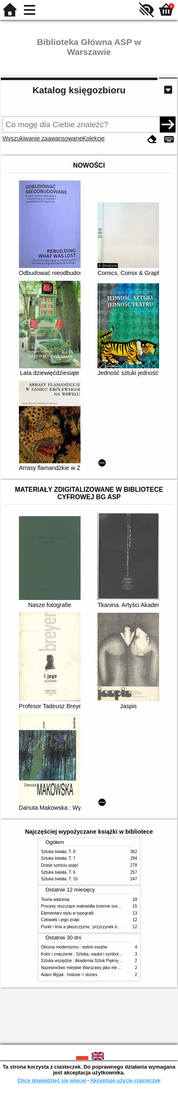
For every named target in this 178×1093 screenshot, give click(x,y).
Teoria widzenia (55, 899)
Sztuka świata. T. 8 (58, 851)
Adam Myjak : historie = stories (69, 974)
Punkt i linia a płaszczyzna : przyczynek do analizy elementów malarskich (108, 927)
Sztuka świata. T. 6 (58, 872)
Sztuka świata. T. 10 (59, 879)
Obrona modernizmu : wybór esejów (74, 947)
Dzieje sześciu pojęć (60, 865)
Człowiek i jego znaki (60, 920)
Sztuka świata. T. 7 (58, 858)
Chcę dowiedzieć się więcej (51, 1080)
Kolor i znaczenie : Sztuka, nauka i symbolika (82, 954)
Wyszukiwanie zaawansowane (42, 138)
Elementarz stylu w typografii (67, 913)
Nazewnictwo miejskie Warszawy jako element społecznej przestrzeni (105, 967)
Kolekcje (93, 138)
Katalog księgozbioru (78, 90)
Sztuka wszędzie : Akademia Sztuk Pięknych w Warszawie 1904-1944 (105, 960)
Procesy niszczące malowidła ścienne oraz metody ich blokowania (102, 906)
